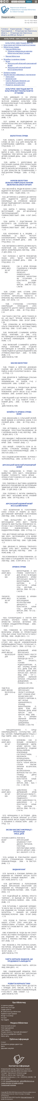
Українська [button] (14, 1)
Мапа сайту (5, 1036)
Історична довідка (7, 1005)
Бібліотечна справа (11, 47)
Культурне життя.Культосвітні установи (19, 45)
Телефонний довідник (8, 1085)
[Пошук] (35, 17)
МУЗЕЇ (19, 414)
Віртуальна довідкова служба (11, 1034)
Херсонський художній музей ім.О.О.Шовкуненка (19, 68)
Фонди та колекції (7, 1016)
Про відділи (5, 1020)
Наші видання (7, 31)
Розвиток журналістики (15, 85)
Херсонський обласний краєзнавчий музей (22, 64)
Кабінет (29, 1)
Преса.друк (10, 77)
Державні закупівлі (7, 1048)
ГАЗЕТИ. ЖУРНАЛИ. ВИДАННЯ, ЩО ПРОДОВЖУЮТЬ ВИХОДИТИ (19, 960)
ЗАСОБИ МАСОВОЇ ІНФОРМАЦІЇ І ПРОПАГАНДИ (19, 831)
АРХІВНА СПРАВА (19, 567)
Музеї (8, 61)
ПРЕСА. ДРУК (19, 834)
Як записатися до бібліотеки (11, 1012)
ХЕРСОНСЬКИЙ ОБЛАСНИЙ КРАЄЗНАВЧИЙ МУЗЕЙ (19, 466)
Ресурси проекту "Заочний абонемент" (14, 1032)
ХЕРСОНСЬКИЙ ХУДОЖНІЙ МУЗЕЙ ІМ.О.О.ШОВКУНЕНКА (19, 505)
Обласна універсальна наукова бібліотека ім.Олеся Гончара (20, 52)
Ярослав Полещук (26, 1097)
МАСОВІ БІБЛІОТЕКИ (19, 363)
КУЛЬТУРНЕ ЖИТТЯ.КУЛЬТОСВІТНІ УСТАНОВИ (19, 92)
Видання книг (11, 79)
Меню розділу (32, 41)
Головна (4, 29)
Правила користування (9, 1014)
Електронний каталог (8, 1026)
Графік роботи (6, 1010)
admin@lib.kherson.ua (27, 1081)
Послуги (4, 1018)
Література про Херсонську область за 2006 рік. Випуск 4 (16, 34)
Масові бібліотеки (13, 56)
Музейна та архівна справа (14, 59)
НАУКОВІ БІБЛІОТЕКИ (19, 181)
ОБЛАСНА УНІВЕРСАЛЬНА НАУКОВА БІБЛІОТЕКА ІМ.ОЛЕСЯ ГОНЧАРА (19, 184)
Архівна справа (10, 72)
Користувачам (16, 29)
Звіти (3, 1046)
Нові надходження (7, 1028)
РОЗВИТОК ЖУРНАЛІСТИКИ (19, 983)
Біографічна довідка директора (11, 1044)
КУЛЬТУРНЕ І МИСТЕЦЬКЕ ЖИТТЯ (19, 43)
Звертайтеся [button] (21, 1)
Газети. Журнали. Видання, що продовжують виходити (18, 82)
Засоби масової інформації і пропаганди (20, 74)
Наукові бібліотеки (13, 49)
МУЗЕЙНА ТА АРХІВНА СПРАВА (19, 412)
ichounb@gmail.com (12, 1081)
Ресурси (27, 29)
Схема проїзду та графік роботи (12, 1083)
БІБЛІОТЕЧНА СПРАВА (19, 136)
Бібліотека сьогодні (8, 1007)
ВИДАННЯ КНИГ (19, 869)
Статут (3, 1042)
